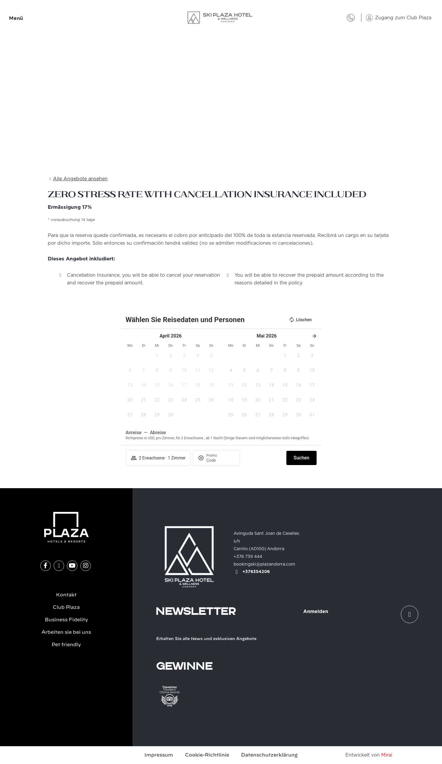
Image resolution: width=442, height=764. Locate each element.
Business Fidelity (66, 619)
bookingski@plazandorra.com (264, 564)
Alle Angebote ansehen (80, 178)
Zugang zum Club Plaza (403, 17)
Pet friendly (66, 644)
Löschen (300, 320)
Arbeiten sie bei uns (66, 632)
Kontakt (66, 595)
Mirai (386, 755)
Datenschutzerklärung (269, 755)
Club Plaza (66, 607)
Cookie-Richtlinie (207, 755)
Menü (16, 18)
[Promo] (220, 460)
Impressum (158, 755)
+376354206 (256, 572)
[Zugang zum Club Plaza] (369, 17)
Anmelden (315, 611)
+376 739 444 (248, 557)
